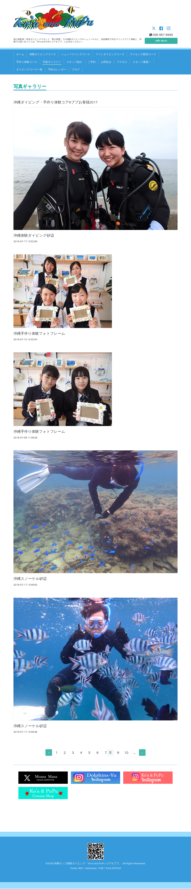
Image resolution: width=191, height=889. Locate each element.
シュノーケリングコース (75, 54)
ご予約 (92, 62)
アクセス (122, 62)
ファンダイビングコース (110, 54)
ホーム (20, 54)
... (136, 753)
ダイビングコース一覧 (29, 69)
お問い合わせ (161, 40)
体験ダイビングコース (43, 54)
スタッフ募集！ (142, 62)
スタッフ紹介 (74, 62)
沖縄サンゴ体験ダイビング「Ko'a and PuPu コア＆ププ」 (87, 863)
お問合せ (106, 62)
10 (128, 753)
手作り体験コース (26, 62)
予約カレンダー (57, 69)
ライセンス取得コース (143, 54)
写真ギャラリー (52, 62)
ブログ (76, 69)
